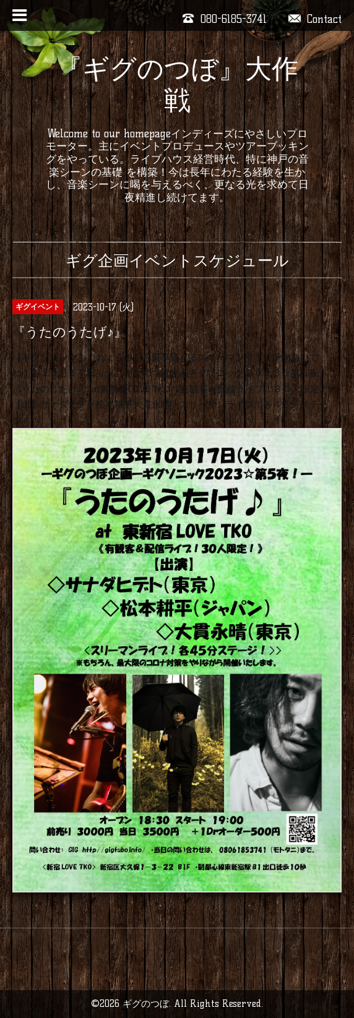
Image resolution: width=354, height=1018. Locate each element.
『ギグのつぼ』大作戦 (177, 84)
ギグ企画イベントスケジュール (177, 260)
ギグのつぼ (146, 1003)
